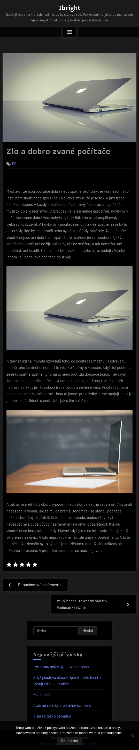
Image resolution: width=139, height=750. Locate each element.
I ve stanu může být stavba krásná (61, 666)
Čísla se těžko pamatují (52, 716)
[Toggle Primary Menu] (69, 32)
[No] (132, 735)
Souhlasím (69, 740)
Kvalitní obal (43, 694)
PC (14, 163)
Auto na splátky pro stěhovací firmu (62, 705)
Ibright (70, 8)
